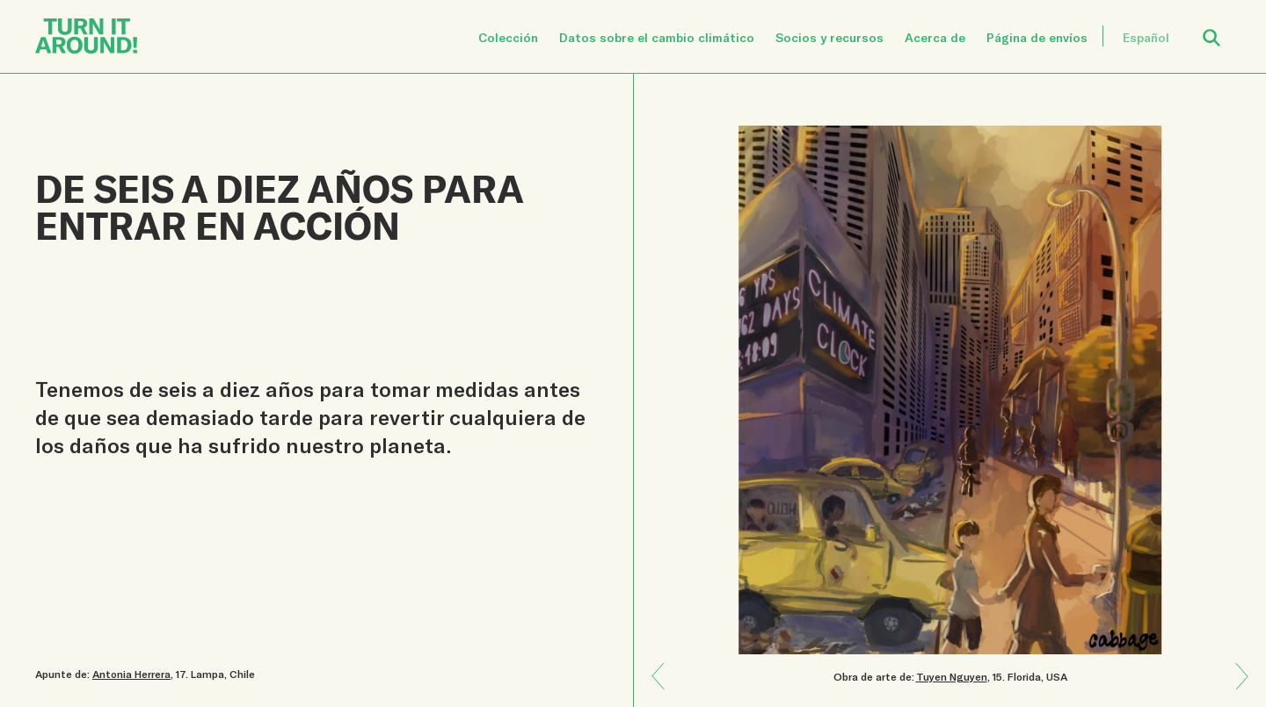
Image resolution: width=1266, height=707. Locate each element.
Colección (508, 37)
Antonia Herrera (131, 673)
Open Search (1223, 27)
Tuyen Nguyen (951, 676)
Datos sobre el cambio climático (656, 37)
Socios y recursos (829, 37)
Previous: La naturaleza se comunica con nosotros (1236, 688)
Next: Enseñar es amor (664, 663)
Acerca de (935, 37)
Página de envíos (1037, 37)
